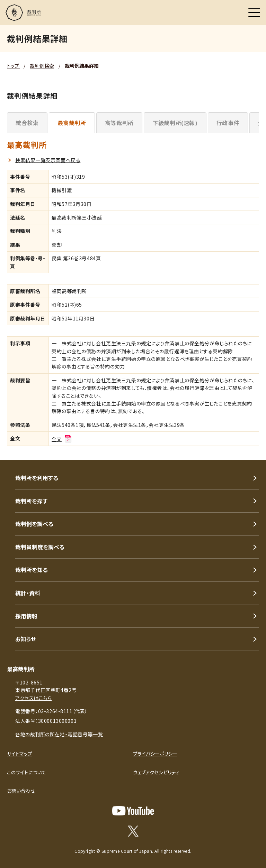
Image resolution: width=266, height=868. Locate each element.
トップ (13, 65)
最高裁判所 (71, 123)
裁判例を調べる (34, 524)
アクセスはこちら (33, 697)
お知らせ (25, 639)
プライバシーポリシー (155, 753)
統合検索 (27, 123)
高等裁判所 (119, 123)
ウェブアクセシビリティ (156, 772)
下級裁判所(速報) (175, 123)
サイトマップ (19, 753)
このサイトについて (26, 772)
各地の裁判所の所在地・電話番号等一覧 (59, 734)
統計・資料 (27, 593)
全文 (62, 439)
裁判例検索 (42, 65)
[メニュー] (254, 12)
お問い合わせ (21, 790)
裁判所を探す (31, 501)
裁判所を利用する (36, 478)
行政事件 (228, 123)
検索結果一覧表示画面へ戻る (47, 160)
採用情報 (26, 616)
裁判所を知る (31, 570)
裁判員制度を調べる (39, 547)
